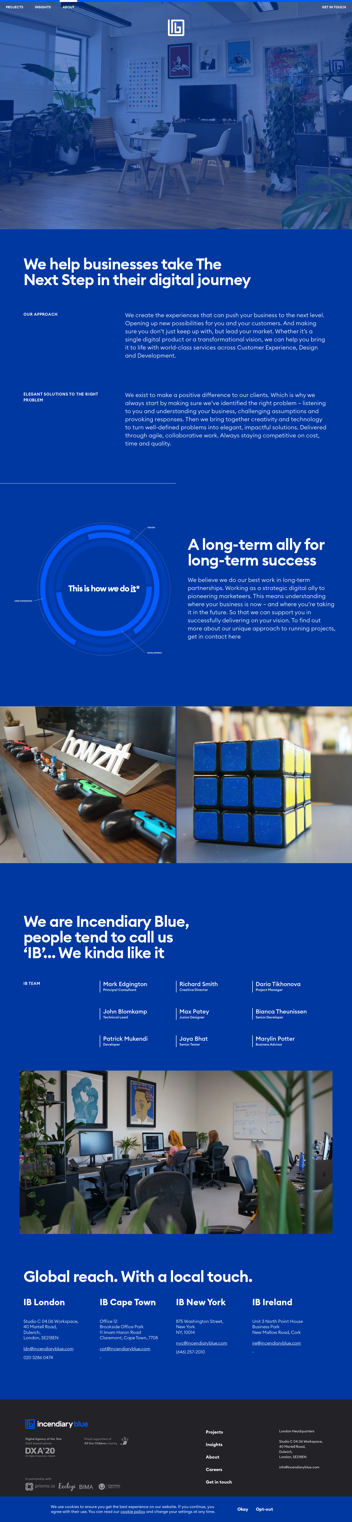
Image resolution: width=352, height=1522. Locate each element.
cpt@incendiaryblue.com (125, 1349)
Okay (242, 1509)
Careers (214, 1469)
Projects (14, 7)
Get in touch (219, 1482)
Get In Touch (334, 7)
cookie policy (133, 1512)
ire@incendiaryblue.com (276, 1343)
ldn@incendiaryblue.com (48, 1349)
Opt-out (264, 1509)
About (68, 7)
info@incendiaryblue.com (299, 1467)
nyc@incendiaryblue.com (201, 1343)
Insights (43, 7)
